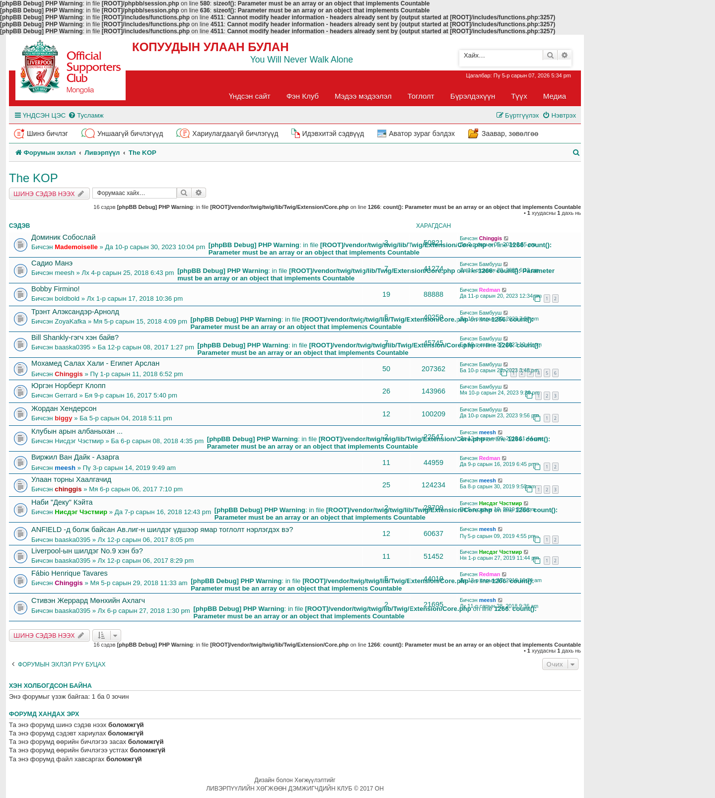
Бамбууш (490, 264)
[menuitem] (85, 115)
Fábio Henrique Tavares (69, 573)
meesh (64, 272)
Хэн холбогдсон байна (50, 685)
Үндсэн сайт (250, 96)
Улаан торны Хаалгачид (71, 479)
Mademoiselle (76, 247)
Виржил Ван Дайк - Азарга (75, 457)
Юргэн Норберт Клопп (68, 386)
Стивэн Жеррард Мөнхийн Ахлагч (88, 600)
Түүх (519, 96)
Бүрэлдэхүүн (472, 96)
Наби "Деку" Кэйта (62, 502)
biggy (63, 418)
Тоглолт (421, 96)
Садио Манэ (51, 263)
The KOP (33, 178)
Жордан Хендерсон (64, 408)
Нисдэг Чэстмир (79, 441)
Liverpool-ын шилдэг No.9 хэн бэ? (87, 551)
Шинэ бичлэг (47, 133)
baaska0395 (72, 347)
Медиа (554, 96)
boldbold (67, 298)
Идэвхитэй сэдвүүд (333, 133)
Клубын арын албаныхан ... (77, 431)
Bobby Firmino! (55, 289)
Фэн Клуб (302, 96)
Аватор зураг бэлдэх (422, 133)
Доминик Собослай (63, 237)
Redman (489, 290)
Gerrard (66, 395)
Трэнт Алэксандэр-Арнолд (75, 312)
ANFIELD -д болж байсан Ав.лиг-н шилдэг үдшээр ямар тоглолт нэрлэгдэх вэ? (162, 529)
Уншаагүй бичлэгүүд (130, 133)
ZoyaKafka (70, 321)
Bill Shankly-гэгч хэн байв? (75, 337)
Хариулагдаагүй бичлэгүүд (235, 133)
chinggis (68, 489)
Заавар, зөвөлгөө (510, 133)
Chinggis (490, 238)
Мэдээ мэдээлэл (363, 96)
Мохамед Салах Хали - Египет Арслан (95, 363)
